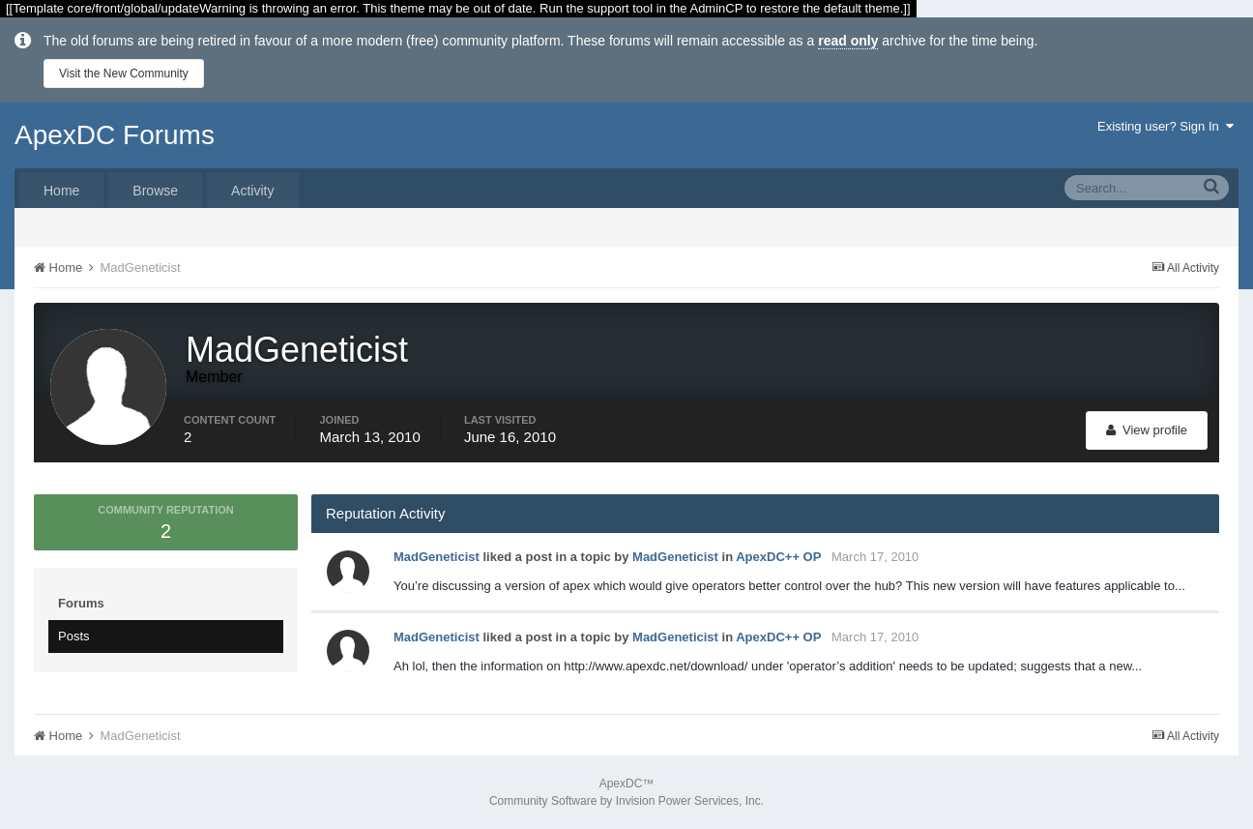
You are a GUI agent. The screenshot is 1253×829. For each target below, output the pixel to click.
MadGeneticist (436, 556)
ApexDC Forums (115, 135)
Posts (74, 636)
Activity (252, 190)
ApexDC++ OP (778, 556)
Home (61, 190)
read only (848, 40)
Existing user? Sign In (1165, 126)
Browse (155, 190)
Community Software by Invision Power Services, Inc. (626, 801)
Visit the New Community (124, 73)
